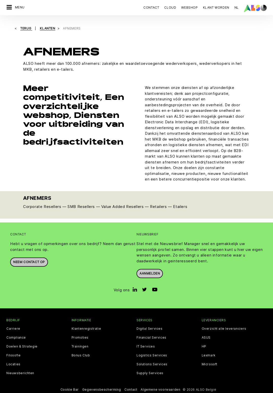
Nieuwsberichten (20, 372)
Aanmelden (150, 273)
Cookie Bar (69, 389)
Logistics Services (151, 355)
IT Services (145, 346)
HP (204, 346)
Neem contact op (29, 262)
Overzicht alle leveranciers (224, 328)
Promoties (80, 337)
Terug (26, 28)
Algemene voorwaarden (160, 389)
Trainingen (80, 346)
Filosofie (13, 355)
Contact (151, 7)
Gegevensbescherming (101, 389)
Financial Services (151, 337)
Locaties (13, 364)
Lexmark (209, 355)
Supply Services (149, 372)
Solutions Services (151, 364)
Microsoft (209, 364)
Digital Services (149, 328)
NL (236, 7)
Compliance (16, 337)
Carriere (13, 328)
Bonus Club (81, 355)
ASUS (206, 337)
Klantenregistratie (86, 328)
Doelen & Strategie (22, 346)
